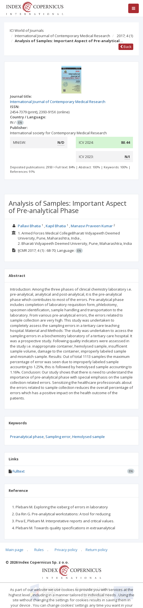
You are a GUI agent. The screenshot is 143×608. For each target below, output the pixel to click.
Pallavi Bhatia (29, 225)
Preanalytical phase (27, 436)
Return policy (97, 549)
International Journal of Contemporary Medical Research (62, 35)
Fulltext (19, 471)
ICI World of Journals (27, 30)
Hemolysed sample (88, 436)
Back (126, 46)
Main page (14, 549)
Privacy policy (66, 549)
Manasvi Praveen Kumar (92, 225)
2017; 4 (125, 35)
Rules (39, 549)
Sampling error (58, 436)
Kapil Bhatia (56, 225)
